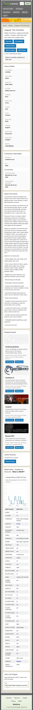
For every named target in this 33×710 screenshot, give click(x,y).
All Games (19, 8)
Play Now (8, 41)
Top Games (6, 12)
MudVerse (16, 704)
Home (5, 25)
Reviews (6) (19, 361)
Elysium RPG (9, 436)
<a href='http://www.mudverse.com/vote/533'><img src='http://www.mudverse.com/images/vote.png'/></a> (16, 684)
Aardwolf (8, 407)
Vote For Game (10, 50)
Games (10, 25)
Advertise (16, 12)
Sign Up (24, 12)
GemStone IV (9, 378)
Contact (24, 698)
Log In (5, 15)
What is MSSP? (18, 472)
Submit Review (10, 45)
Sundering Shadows (12, 347)
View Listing (9, 361)
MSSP (20, 701)
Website (18, 661)
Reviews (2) (19, 420)
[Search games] (22, 3)
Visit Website (19, 41)
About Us (17, 698)
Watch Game (22, 50)
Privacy (13, 701)
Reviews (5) (19, 447)
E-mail (18, 523)
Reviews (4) (19, 391)
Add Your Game (8, 8)
